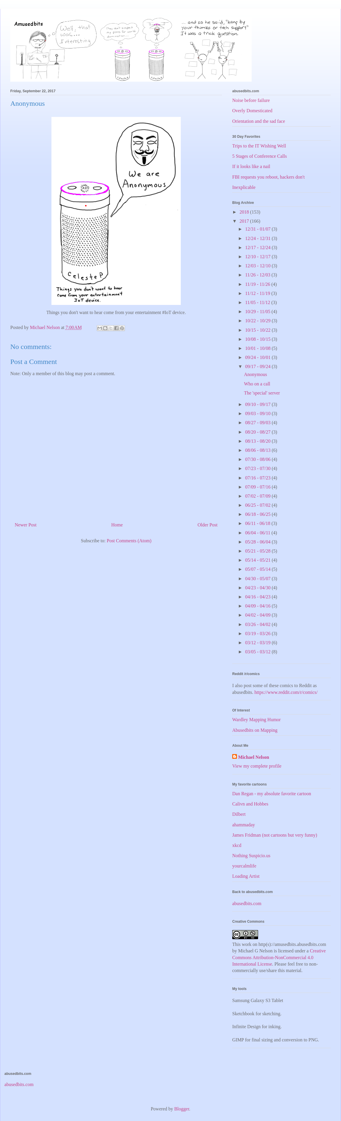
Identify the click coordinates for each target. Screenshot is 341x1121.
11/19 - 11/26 (258, 284)
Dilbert (238, 814)
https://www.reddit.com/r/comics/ (286, 692)
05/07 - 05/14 (258, 569)
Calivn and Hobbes (250, 803)
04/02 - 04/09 (258, 614)
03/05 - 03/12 (258, 651)
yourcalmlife (244, 865)
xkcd (236, 845)
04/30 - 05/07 (258, 578)
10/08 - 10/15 (258, 339)
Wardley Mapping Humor (256, 719)
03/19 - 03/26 (258, 633)
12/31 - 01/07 (258, 228)
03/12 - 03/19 (258, 642)
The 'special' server (262, 392)
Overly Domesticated (252, 110)
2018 (245, 211)
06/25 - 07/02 (258, 505)
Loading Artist (246, 876)
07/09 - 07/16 (258, 486)
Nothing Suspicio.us (251, 855)
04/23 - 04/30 (258, 587)
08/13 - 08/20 (258, 441)
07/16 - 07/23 (258, 477)
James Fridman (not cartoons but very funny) (274, 835)
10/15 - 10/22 (258, 330)
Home (117, 524)
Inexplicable (243, 187)
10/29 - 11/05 (258, 311)
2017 (245, 221)
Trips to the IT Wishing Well (259, 145)
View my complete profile (256, 765)
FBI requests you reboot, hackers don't (268, 176)
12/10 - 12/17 (258, 256)
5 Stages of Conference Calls (259, 156)
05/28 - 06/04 (258, 541)
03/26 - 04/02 (258, 624)
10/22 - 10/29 (258, 320)
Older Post (208, 524)
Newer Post (25, 524)
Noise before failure (251, 100)
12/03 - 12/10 (258, 265)
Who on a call (257, 383)
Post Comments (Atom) (129, 540)
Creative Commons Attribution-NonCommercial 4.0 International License (279, 957)
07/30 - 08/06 (258, 459)
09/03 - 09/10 (258, 413)
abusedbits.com (246, 903)
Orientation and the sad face (258, 121)
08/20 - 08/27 (258, 431)
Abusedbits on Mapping (255, 730)
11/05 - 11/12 (258, 302)
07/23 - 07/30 (258, 468)
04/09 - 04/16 (258, 605)
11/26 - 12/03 (258, 274)
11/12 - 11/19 (258, 293)
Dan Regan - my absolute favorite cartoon (271, 793)
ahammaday (243, 824)
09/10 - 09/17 (258, 404)
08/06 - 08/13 (258, 450)
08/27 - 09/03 (258, 422)
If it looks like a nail (251, 166)
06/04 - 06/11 (258, 532)
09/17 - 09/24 (258, 366)
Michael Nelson (253, 757)
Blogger (181, 1108)
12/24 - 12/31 (258, 238)
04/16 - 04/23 (258, 596)
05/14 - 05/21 (258, 560)
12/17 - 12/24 (258, 247)
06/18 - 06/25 (258, 514)
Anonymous (255, 374)
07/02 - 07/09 (258, 496)
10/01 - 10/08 (258, 348)
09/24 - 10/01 (258, 357)
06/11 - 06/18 (258, 523)
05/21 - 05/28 (258, 550)
